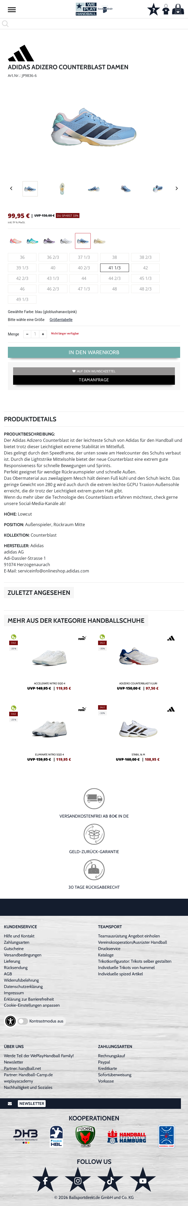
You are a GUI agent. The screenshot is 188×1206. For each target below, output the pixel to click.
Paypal (104, 1062)
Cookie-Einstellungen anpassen (32, 1005)
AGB (8, 973)
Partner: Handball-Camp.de (28, 1074)
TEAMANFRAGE (94, 379)
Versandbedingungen (22, 954)
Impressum (14, 992)
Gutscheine (14, 948)
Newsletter (13, 1062)
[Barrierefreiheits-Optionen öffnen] (10, 1021)
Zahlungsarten (16, 942)
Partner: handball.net (22, 1068)
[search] (94, 23)
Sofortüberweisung (114, 1074)
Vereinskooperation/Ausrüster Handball (132, 942)
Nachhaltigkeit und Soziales (28, 1087)
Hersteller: (16, 545)
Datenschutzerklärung (23, 986)
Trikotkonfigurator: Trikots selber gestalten (134, 961)
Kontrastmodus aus (46, 1021)
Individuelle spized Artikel (120, 973)
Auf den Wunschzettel (93, 371)
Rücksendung (16, 967)
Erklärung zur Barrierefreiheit (29, 999)
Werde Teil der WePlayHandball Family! (39, 1055)
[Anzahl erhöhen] (43, 334)
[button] (12, 9)
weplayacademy (18, 1081)
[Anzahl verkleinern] (27, 334)
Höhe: (10, 514)
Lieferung (12, 961)
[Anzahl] (35, 334)
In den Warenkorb (94, 352)
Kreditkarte (107, 1068)
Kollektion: (17, 535)
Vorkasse (106, 1081)
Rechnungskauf (111, 1055)
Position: (14, 524)
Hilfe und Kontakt (19, 935)
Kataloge (106, 954)
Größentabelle (61, 320)
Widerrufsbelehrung (21, 980)
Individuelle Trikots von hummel (126, 967)
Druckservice (109, 948)
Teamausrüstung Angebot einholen (129, 935)
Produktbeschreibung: (29, 434)
